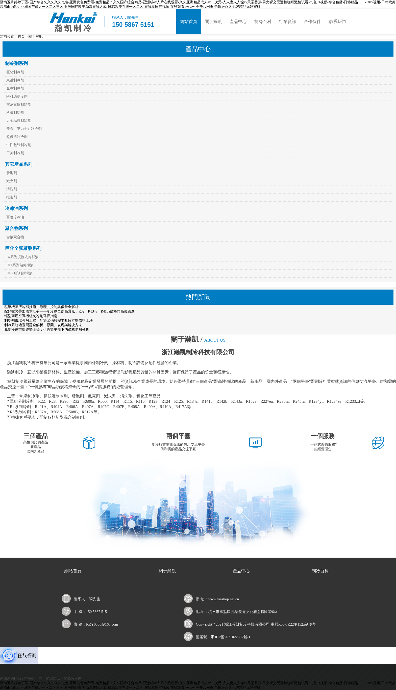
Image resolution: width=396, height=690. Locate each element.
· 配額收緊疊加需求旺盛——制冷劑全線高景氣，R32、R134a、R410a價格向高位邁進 (69, 311)
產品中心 (238, 21)
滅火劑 (11, 181)
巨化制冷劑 (15, 72)
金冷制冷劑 (15, 88)
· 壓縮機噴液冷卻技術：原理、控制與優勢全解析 (41, 307)
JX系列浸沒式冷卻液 (22, 257)
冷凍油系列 (16, 208)
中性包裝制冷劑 (18, 145)
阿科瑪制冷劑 (17, 96)
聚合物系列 (16, 228)
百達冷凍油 (15, 217)
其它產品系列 (18, 164)
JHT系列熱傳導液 (20, 265)
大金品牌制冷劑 (18, 121)
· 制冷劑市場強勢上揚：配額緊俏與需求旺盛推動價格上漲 (48, 320)
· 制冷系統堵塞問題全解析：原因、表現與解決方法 (42, 325)
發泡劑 (11, 173)
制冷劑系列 (16, 63)
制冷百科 (262, 21)
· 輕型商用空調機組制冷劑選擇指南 (30, 316)
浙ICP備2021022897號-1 (230, 637)
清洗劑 (11, 189)
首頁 (21, 36)
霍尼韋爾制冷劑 (18, 104)
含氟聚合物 (15, 237)
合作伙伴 (312, 21)
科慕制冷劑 (15, 112)
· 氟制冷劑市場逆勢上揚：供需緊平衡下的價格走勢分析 (46, 329)
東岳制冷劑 (15, 80)
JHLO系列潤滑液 (19, 273)
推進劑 (11, 197)
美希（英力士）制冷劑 (24, 129)
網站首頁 (188, 21)
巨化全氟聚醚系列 (23, 248)
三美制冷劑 (15, 153)
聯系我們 (337, 21)
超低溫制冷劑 (17, 137)
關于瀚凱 (213, 21)
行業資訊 (287, 21)
